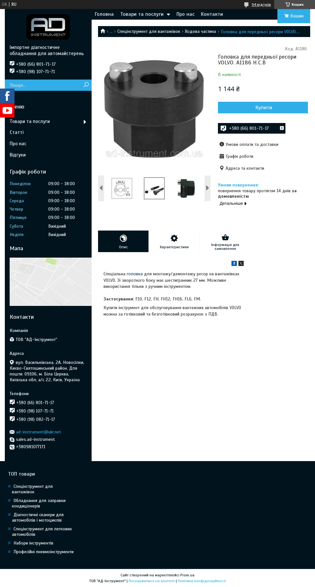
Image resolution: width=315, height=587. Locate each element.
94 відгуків (261, 4)
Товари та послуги (142, 14)
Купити (264, 107)
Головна (104, 14)
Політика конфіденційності (202, 581)
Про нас (185, 14)
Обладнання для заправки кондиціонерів (39, 503)
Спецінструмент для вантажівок (148, 31)
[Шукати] (86, 85)
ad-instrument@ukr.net (38, 432)
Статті (16, 132)
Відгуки (18, 155)
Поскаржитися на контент (152, 581)
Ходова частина (200, 31)
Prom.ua (187, 575)
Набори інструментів (33, 543)
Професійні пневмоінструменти (44, 551)
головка (135, 274)
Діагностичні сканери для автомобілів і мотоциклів (38, 517)
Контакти (212, 14)
